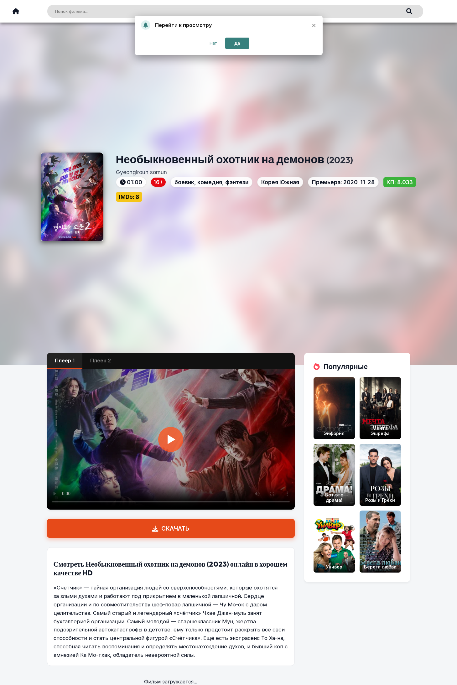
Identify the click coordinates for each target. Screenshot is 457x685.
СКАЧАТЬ (170, 528)
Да (237, 43)
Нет (213, 43)
